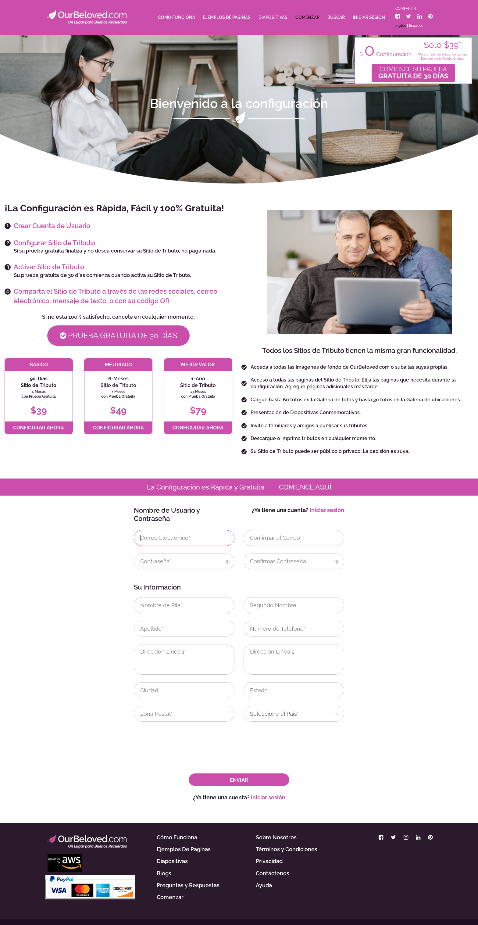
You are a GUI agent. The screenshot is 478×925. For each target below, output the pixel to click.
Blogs (164, 873)
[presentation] (184, 741)
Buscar (336, 17)
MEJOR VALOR (198, 364)
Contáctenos (272, 873)
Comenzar (307, 17)
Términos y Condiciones (286, 849)
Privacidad (269, 861)
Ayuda (264, 885)
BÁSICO (39, 364)
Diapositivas (273, 17)
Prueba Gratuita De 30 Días (118, 335)
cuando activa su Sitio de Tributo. (151, 275)
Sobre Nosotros (276, 837)
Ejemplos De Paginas (227, 17)
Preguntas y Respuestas (188, 885)
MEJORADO (118, 364)
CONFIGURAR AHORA (38, 428)
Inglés (400, 25)
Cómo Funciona (176, 17)
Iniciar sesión (369, 17)
